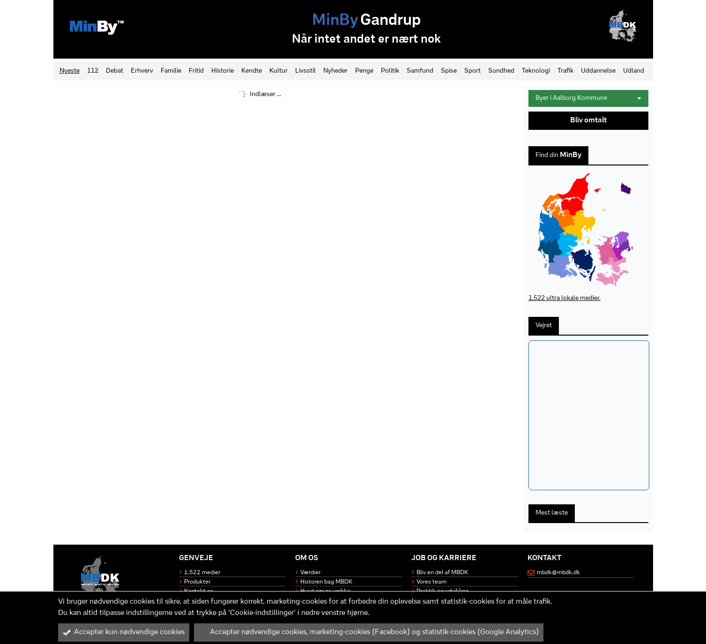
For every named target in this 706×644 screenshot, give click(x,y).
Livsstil (305, 71)
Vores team (431, 582)
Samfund (420, 71)
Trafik (565, 71)
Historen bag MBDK (326, 582)
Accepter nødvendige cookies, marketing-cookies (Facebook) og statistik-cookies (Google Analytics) (369, 632)
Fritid (196, 71)
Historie (222, 71)
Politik (390, 71)
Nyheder (335, 71)
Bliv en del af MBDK (442, 572)
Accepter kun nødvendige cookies (124, 632)
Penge (364, 71)
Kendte (251, 71)
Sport (472, 71)
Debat (114, 71)
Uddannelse (598, 71)
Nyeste (69, 71)
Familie (171, 71)
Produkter (197, 582)
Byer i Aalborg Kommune (588, 98)
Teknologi (536, 71)
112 (92, 71)
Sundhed (501, 71)
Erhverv (142, 71)
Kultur (278, 71)
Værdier (310, 572)
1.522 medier (202, 572)
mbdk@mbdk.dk (558, 572)
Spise (449, 71)
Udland (633, 71)
